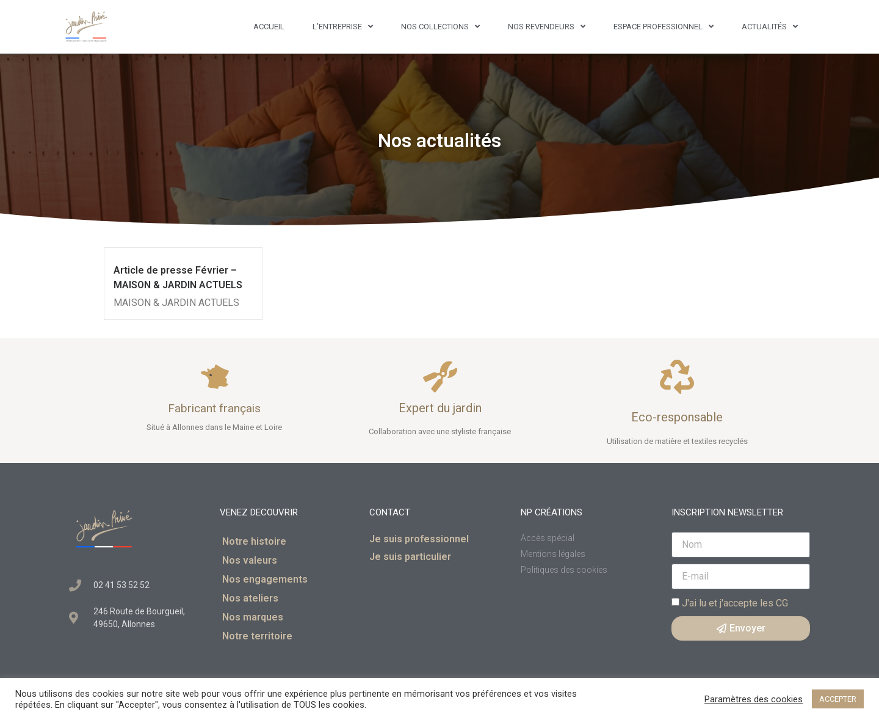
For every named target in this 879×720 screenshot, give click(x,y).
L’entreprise (343, 26)
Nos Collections (440, 26)
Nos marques (252, 617)
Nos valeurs (249, 560)
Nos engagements (265, 579)
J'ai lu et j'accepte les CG (735, 602)
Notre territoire (257, 636)
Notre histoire (254, 541)
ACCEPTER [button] (837, 699)
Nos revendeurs (546, 26)
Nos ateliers (250, 598)
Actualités (770, 26)
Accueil (268, 26)
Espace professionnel (663, 26)
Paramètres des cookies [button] (753, 699)
